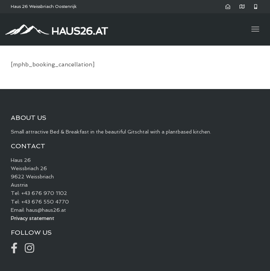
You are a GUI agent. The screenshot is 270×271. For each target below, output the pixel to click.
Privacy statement (32, 218)
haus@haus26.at (46, 210)
